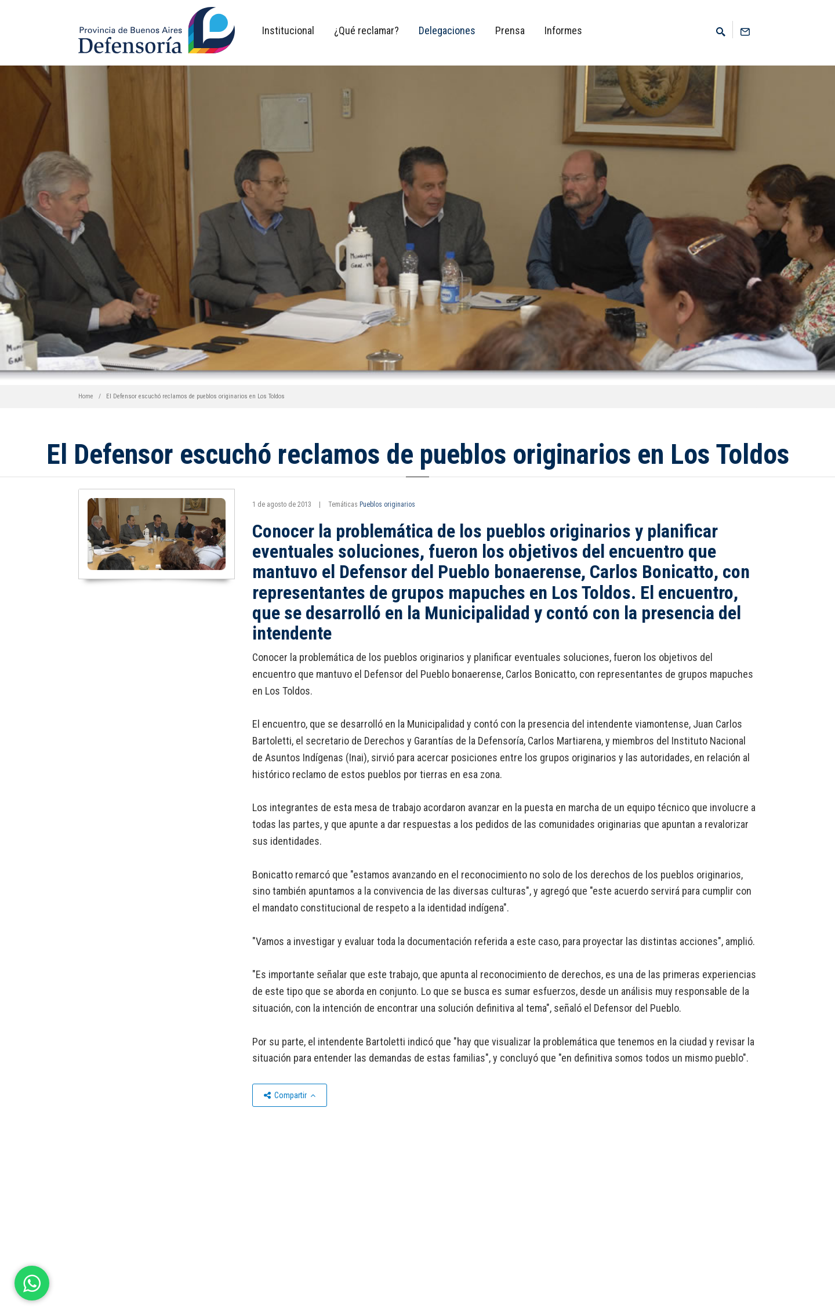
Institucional (288, 30)
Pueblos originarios (387, 504)
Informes (563, 30)
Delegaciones (447, 30)
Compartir (289, 1095)
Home (85, 396)
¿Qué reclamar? (366, 30)
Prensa (510, 30)
